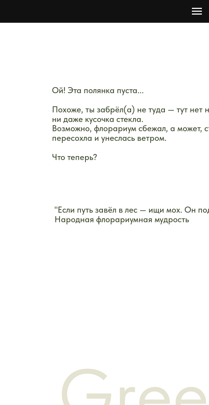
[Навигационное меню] (197, 11)
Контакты (48, 333)
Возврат (151, 332)
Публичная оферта (166, 320)
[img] (86, 180)
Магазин (47, 305)
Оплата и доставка (62, 319)
